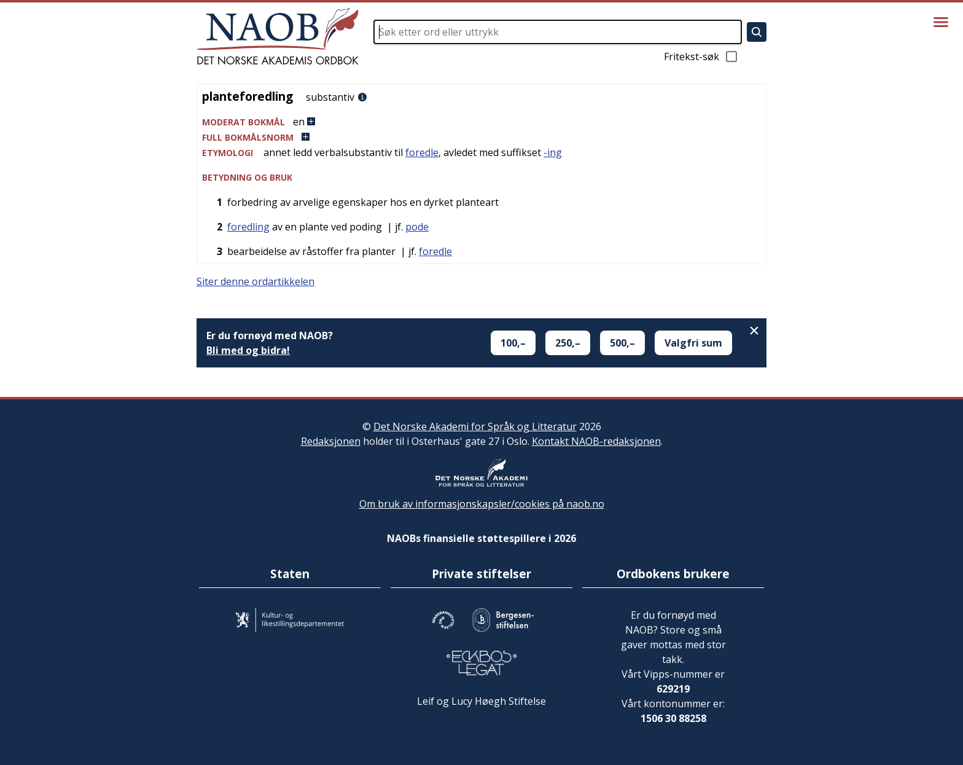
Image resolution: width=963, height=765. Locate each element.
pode (417, 226)
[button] (481, 122)
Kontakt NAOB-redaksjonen (596, 441)
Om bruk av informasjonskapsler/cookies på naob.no (481, 504)
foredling (248, 226)
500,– (622, 343)
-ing (553, 152)
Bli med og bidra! (248, 350)
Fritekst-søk (701, 56)
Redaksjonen (331, 441)
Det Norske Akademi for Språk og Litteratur (475, 426)
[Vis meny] (941, 22)
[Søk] (756, 32)
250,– (567, 343)
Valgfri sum (693, 343)
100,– (513, 343)
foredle (422, 152)
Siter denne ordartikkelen (255, 281)
